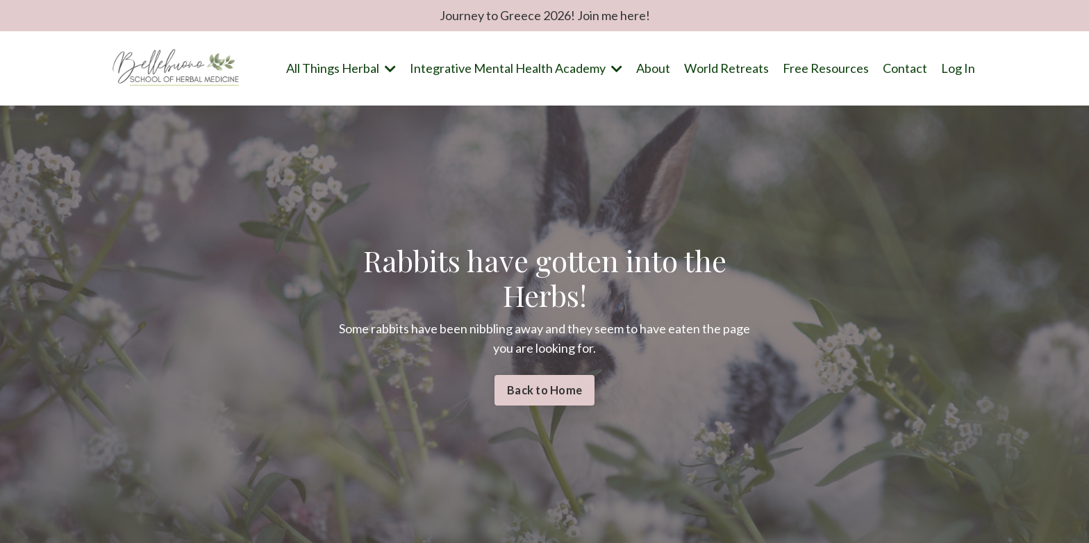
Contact (905, 68)
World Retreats (726, 68)
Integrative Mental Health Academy (516, 68)
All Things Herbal (341, 68)
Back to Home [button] (544, 389)
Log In (958, 68)
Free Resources (826, 68)
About (653, 68)
